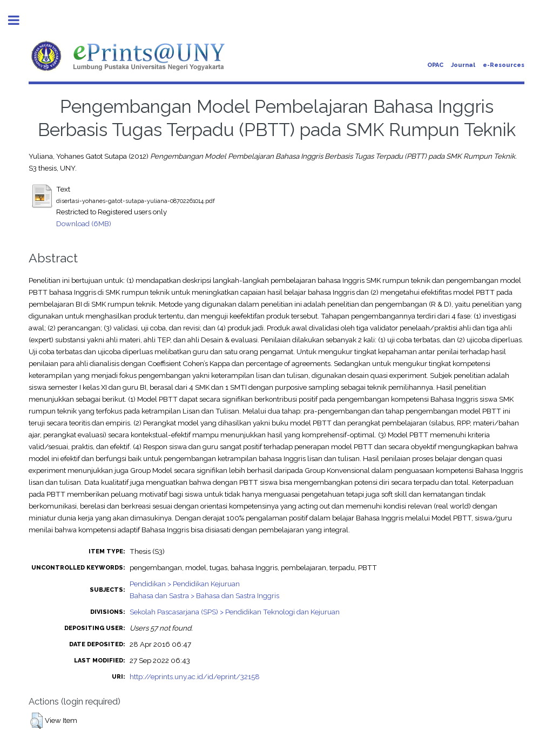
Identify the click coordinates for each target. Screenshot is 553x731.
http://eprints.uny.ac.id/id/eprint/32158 (195, 676)
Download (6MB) (83, 223)
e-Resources (503, 65)
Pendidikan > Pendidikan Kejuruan (185, 583)
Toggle (19, 20)
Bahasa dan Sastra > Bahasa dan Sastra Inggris (204, 595)
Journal (463, 65)
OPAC (435, 65)
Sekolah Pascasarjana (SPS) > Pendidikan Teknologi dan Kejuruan (235, 611)
